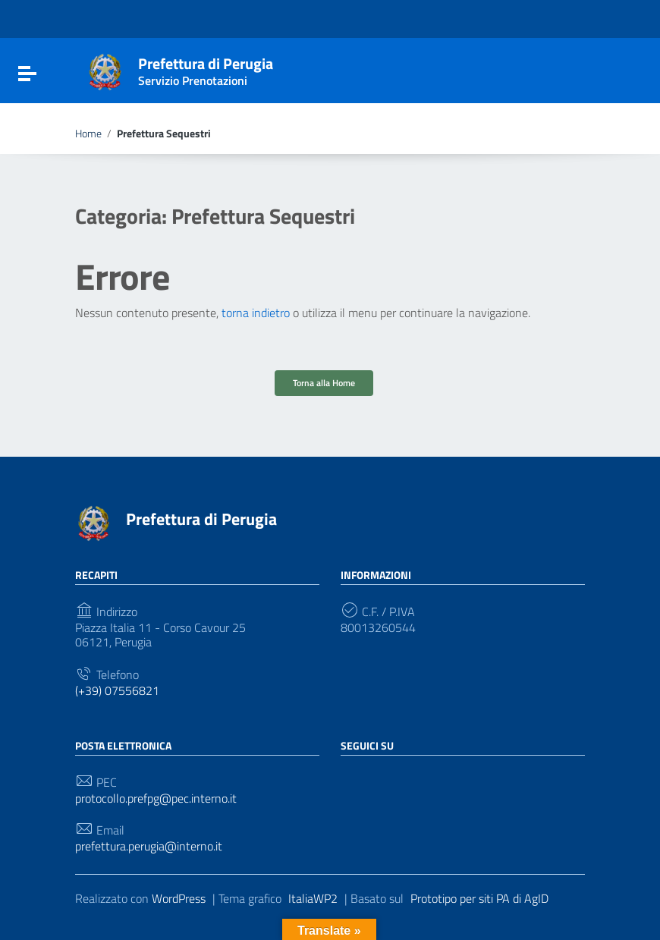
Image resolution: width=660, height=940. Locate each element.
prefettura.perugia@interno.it (148, 846)
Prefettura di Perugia (205, 68)
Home (88, 133)
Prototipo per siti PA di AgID (479, 898)
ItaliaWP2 (313, 898)
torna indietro (256, 312)
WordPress (179, 898)
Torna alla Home (324, 383)
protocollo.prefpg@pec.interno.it (156, 798)
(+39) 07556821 (117, 691)
